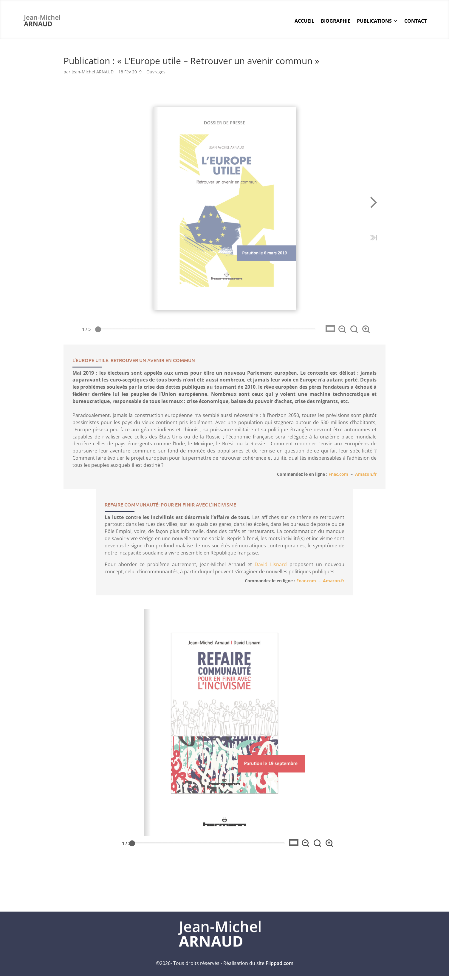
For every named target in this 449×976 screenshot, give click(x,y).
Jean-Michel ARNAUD (93, 72)
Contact (415, 21)
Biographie (335, 21)
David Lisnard (271, 545)
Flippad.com (279, 963)
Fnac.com (338, 448)
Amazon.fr (366, 448)
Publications (374, 21)
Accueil (304, 21)
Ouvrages (155, 72)
